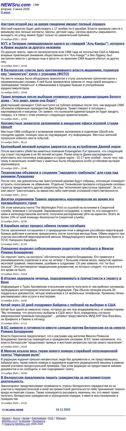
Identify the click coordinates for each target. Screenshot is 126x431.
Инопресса (38, 421)
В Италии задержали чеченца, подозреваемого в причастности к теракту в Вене (61, 280)
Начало (6, 418)
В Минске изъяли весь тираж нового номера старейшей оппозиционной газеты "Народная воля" (59, 353)
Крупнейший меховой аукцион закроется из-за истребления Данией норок (61, 146)
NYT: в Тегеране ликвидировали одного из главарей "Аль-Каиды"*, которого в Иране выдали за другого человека (63, 45)
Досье (16, 418)
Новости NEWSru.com (17, 424)
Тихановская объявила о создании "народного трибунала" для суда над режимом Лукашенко (59, 174)
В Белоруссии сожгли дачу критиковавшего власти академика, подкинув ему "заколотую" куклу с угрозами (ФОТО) (60, 72)
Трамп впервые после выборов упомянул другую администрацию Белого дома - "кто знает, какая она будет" (61, 98)
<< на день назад (12, 409)
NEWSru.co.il (9, 421)
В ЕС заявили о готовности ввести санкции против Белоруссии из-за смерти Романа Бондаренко (63, 329)
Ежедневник (39, 418)
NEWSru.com (16, 4)
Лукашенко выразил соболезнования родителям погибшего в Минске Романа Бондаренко (57, 250)
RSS (50, 418)
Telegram (61, 418)
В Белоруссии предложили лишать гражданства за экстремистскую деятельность (55, 379)
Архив (25, 418)
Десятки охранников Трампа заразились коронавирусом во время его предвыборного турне (57, 201)
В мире (5, 12)
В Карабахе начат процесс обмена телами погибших (43, 226)
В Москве (24, 421)
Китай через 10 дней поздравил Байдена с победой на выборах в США (58, 305)
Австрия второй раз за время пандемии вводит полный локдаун (53, 24)
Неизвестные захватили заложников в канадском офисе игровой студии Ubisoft (59, 125)
